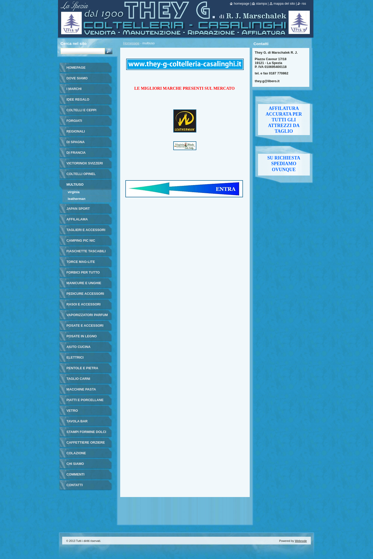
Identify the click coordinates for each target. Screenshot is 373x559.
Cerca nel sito (74, 43)
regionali (76, 131)
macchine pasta (81, 389)
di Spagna (76, 142)
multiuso (75, 184)
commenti (76, 474)
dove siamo (77, 78)
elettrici (75, 357)
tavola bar (77, 421)
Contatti (75, 485)
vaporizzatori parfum (87, 315)
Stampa (261, 3)
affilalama (77, 219)
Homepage (131, 43)
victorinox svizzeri (85, 163)
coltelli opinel (81, 174)
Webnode (301, 540)
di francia (76, 153)
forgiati (74, 121)
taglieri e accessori (86, 230)
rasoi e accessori (84, 304)
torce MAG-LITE (81, 262)
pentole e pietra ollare (82, 370)
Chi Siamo (75, 464)
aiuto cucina (79, 347)
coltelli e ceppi (82, 110)
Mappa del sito (284, 3)
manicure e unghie (84, 283)
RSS (304, 3)
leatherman (76, 199)
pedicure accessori (85, 294)
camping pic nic (81, 240)
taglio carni (78, 379)
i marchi (74, 89)
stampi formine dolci (86, 432)
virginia (74, 192)
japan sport (78, 209)
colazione (76, 453)
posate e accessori (85, 325)
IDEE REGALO (78, 99)
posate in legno (82, 336)
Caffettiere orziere (86, 442)
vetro (72, 411)
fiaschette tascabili (86, 251)
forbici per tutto (83, 272)
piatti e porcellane (85, 400)
